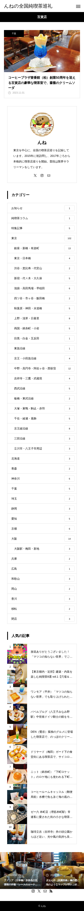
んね (42, 142)
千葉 (14, 33)
